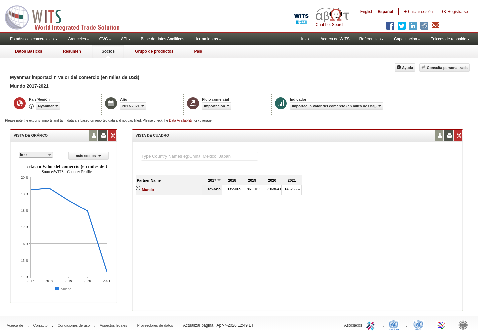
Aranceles (78, 39)
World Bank (464, 324)
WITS (66, 16)
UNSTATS (418, 324)
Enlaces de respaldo (450, 39)
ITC (371, 324)
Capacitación (407, 39)
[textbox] (199, 156)
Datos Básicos (28, 51)
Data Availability (181, 120)
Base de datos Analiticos (162, 39)
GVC (105, 39)
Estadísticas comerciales (34, 39)
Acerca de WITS (334, 39)
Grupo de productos (154, 51)
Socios (108, 51)
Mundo (148, 190)
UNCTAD (395, 324)
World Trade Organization (441, 324)
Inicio (305, 39)
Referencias (371, 39)
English (366, 11)
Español (385, 11)
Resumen (72, 51)
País (198, 51)
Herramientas (207, 39)
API (126, 39)
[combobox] (36, 155)
